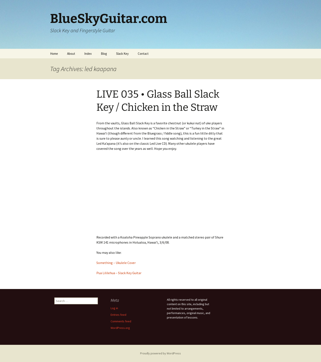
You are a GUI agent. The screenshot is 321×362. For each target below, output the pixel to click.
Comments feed (121, 321)
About (71, 54)
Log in (114, 308)
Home (54, 54)
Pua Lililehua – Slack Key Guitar (118, 273)
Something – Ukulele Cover (116, 263)
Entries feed (118, 315)
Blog (104, 54)
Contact (143, 54)
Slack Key (122, 54)
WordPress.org (120, 328)
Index (88, 54)
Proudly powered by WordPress (160, 353)
